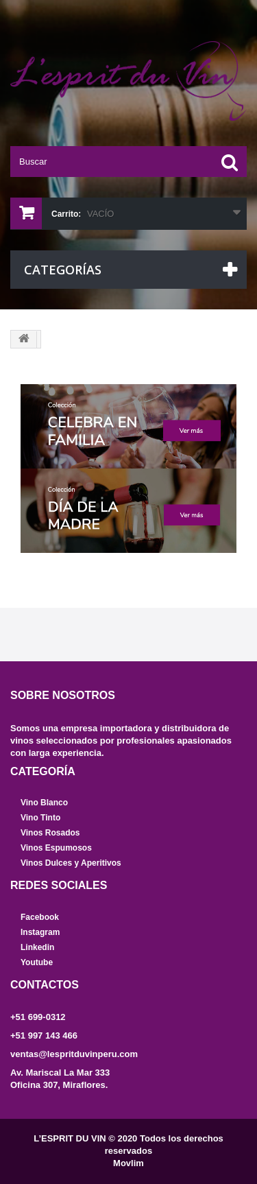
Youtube (37, 962)
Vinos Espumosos (56, 848)
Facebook (40, 917)
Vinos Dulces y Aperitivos (71, 863)
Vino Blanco (44, 802)
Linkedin (37, 947)
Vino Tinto (40, 817)
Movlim (128, 1163)
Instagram (40, 932)
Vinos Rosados (50, 833)
